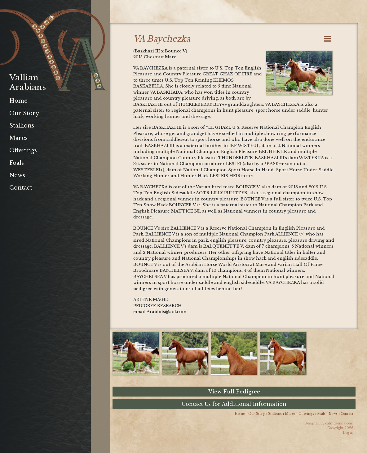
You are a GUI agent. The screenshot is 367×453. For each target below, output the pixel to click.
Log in (348, 433)
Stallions (21, 125)
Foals (16, 162)
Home (18, 100)
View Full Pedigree (234, 391)
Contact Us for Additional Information (234, 404)
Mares (18, 138)
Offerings (23, 150)
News (17, 175)
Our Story (24, 113)
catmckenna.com (339, 423)
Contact (20, 187)
